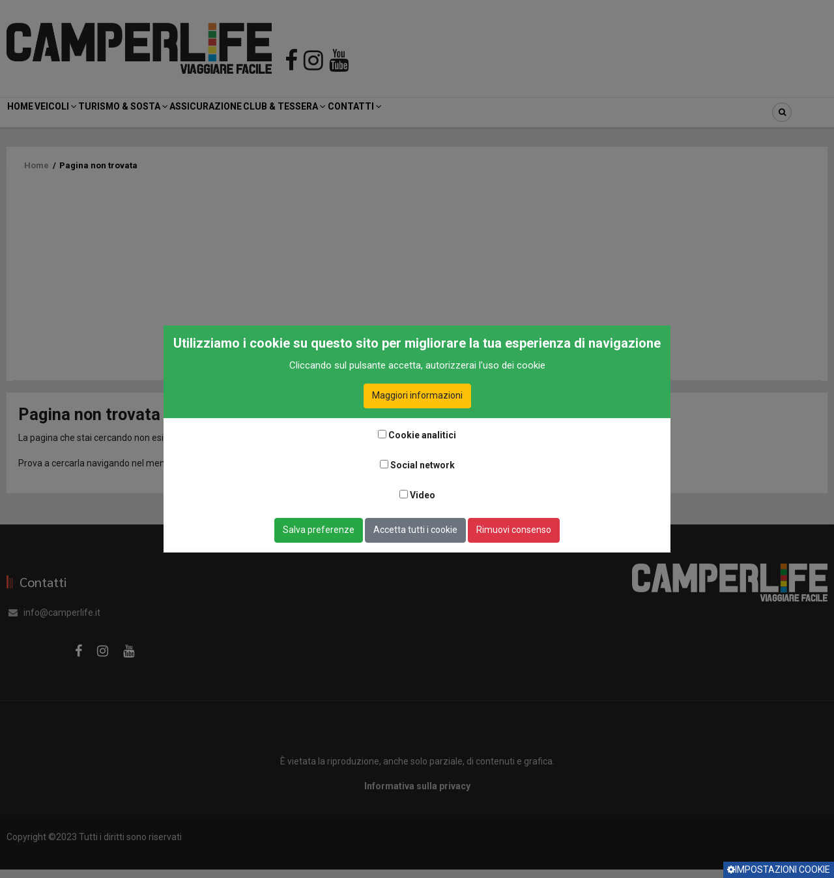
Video (422, 495)
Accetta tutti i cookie (415, 529)
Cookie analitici (422, 435)
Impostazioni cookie (778, 869)
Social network (422, 465)
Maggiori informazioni (417, 395)
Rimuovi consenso (513, 529)
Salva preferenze (318, 529)
